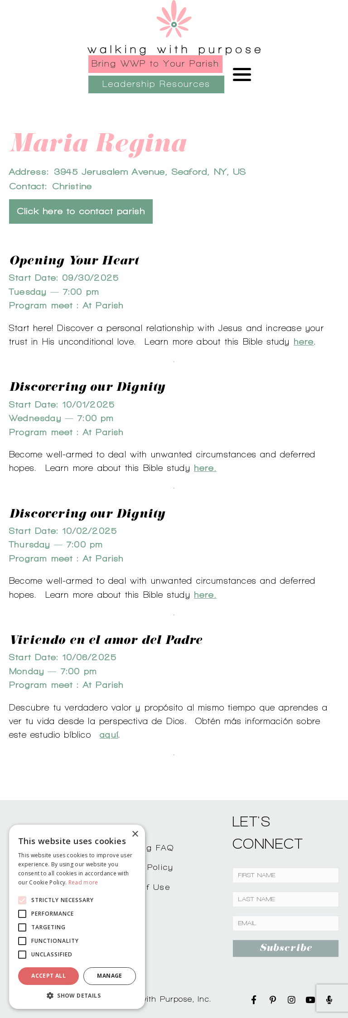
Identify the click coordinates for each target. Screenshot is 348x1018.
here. (205, 467)
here (304, 341)
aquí (109, 734)
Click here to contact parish (81, 211)
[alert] (77, 917)
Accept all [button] (48, 976)
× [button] (134, 834)
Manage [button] (109, 976)
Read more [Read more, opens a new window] (83, 882)
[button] (77, 995)
